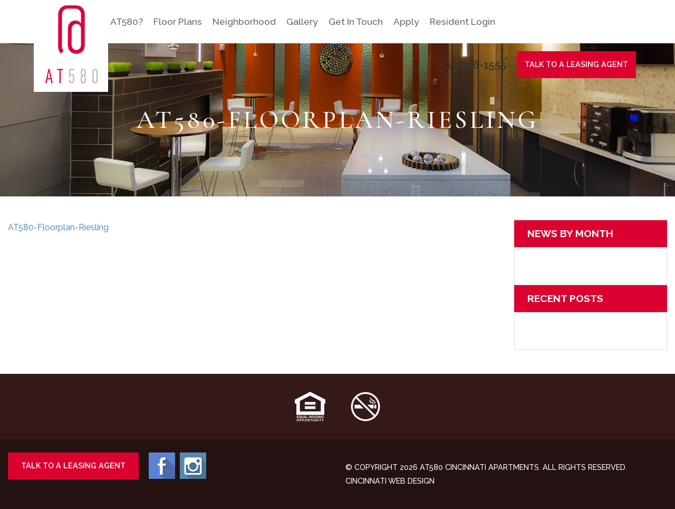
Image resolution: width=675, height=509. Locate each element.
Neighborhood (244, 21)
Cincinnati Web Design (390, 480)
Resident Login (462, 21)
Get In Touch (356, 21)
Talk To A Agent (576, 64)
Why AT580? (116, 21)
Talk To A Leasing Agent (72, 465)
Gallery (302, 21)
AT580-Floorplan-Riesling (58, 227)
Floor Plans (177, 21)
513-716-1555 (473, 64)
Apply (406, 21)
